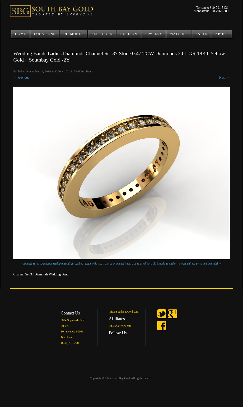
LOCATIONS (44, 34)
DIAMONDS (73, 34)
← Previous (21, 77)
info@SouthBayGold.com (123, 311)
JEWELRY (153, 34)
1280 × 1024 (62, 71)
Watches (179, 34)
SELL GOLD (102, 34)
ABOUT (221, 34)
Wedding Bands (83, 71)
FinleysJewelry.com (120, 325)
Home (20, 34)
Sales (201, 34)
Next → (224, 77)
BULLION (128, 34)
